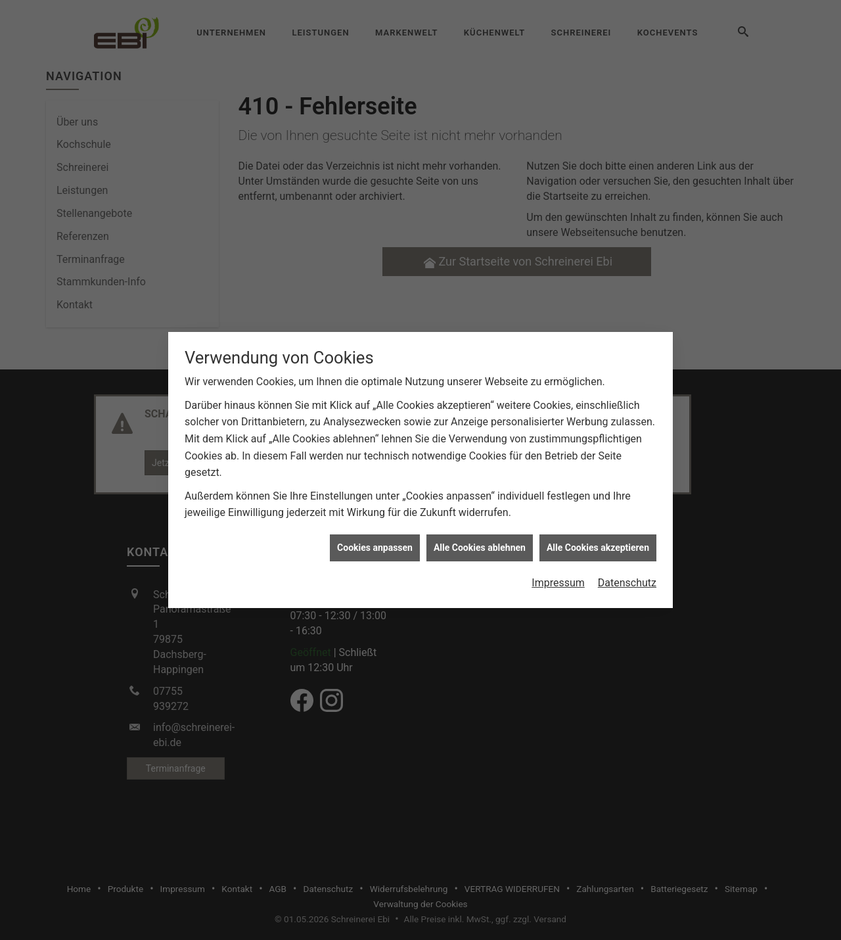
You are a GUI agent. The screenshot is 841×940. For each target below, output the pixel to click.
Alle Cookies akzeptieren (598, 541)
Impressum (558, 577)
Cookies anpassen (375, 541)
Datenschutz (627, 577)
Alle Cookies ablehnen (480, 541)
